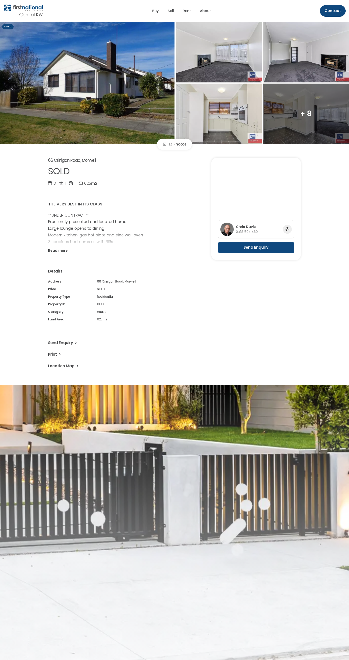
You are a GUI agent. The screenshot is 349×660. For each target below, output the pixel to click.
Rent (187, 10)
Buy (155, 10)
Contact (333, 10)
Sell (171, 10)
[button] (55, 354)
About (205, 10)
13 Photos (175, 144)
